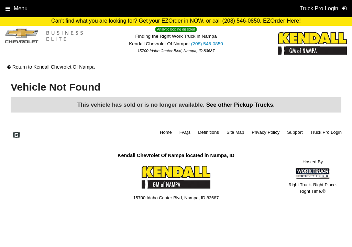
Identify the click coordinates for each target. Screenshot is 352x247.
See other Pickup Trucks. (240, 105)
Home (166, 132)
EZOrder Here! (282, 20)
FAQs (185, 132)
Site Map (235, 132)
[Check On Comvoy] (16, 136)
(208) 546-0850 (207, 43)
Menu (17, 8)
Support (295, 132)
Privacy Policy (265, 132)
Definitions (208, 132)
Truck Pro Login (326, 132)
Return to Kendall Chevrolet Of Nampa (51, 67)
